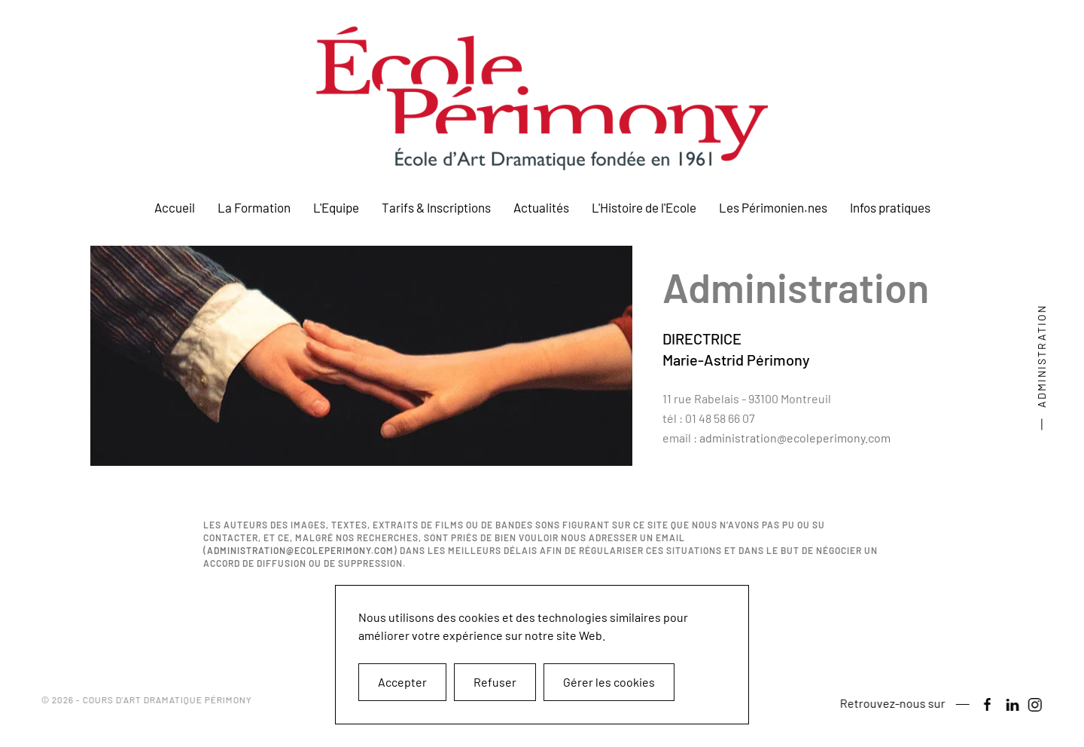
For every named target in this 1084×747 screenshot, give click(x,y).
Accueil (174, 207)
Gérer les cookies (609, 682)
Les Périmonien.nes (773, 207)
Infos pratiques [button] (890, 207)
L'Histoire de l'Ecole (644, 207)
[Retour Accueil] (542, 98)
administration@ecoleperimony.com (795, 437)
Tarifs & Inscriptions (436, 207)
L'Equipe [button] (336, 207)
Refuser (494, 682)
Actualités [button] (541, 207)
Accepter (402, 682)
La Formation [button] (254, 207)
